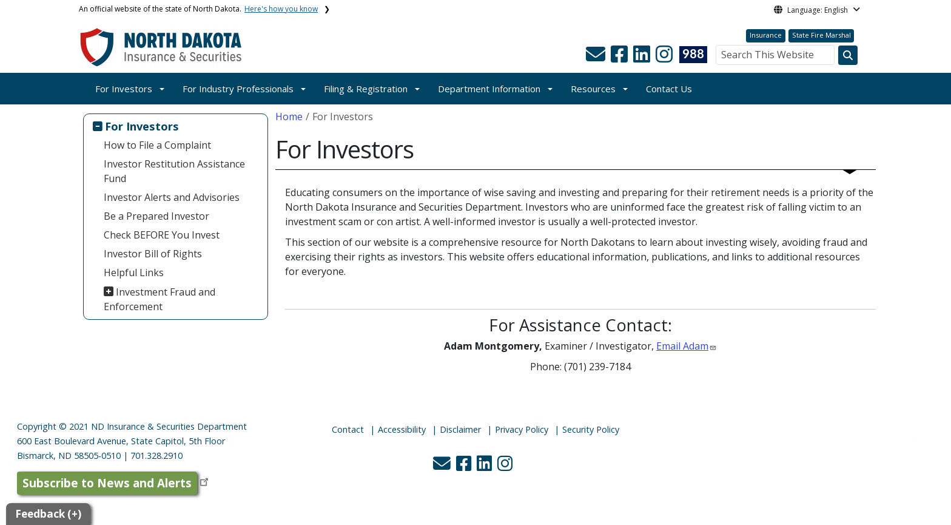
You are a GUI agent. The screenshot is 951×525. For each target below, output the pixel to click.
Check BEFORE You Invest (162, 235)
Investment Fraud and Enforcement (160, 299)
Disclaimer (460, 429)
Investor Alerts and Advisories (172, 197)
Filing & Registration (366, 89)
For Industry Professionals (238, 89)
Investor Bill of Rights (153, 253)
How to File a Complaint (157, 145)
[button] (597, 57)
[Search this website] (848, 55)
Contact (348, 429)
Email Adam (682, 346)
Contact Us (669, 89)
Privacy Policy (521, 429)
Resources (593, 89)
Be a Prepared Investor (156, 216)
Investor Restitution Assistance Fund (174, 171)
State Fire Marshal (821, 34)
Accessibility (402, 429)
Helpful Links (134, 272)
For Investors (123, 89)
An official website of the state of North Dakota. (198, 9)
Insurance (766, 34)
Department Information (489, 89)
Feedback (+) (48, 514)
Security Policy (590, 429)
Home (289, 116)
